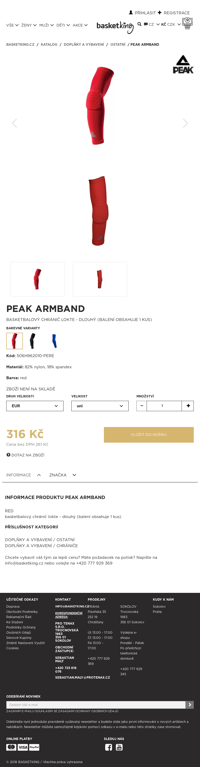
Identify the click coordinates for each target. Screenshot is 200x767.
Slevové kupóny (19, 637)
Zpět (14, 121)
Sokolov (159, 606)
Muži (46, 25)
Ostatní (117, 45)
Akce (80, 25)
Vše (12, 25)
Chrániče (67, 546)
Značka (63, 475)
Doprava (13, 606)
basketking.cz (20, 45)
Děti (63, 25)
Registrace (177, 13)
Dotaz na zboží (25, 455)
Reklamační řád (18, 617)
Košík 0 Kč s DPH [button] (189, 20)
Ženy (29, 25)
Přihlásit (145, 13)
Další (185, 121)
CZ (152, 24)
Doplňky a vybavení (84, 45)
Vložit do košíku (149, 435)
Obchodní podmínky (22, 611)
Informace (23, 475)
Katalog (49, 45)
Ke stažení (14, 622)
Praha (157, 611)
